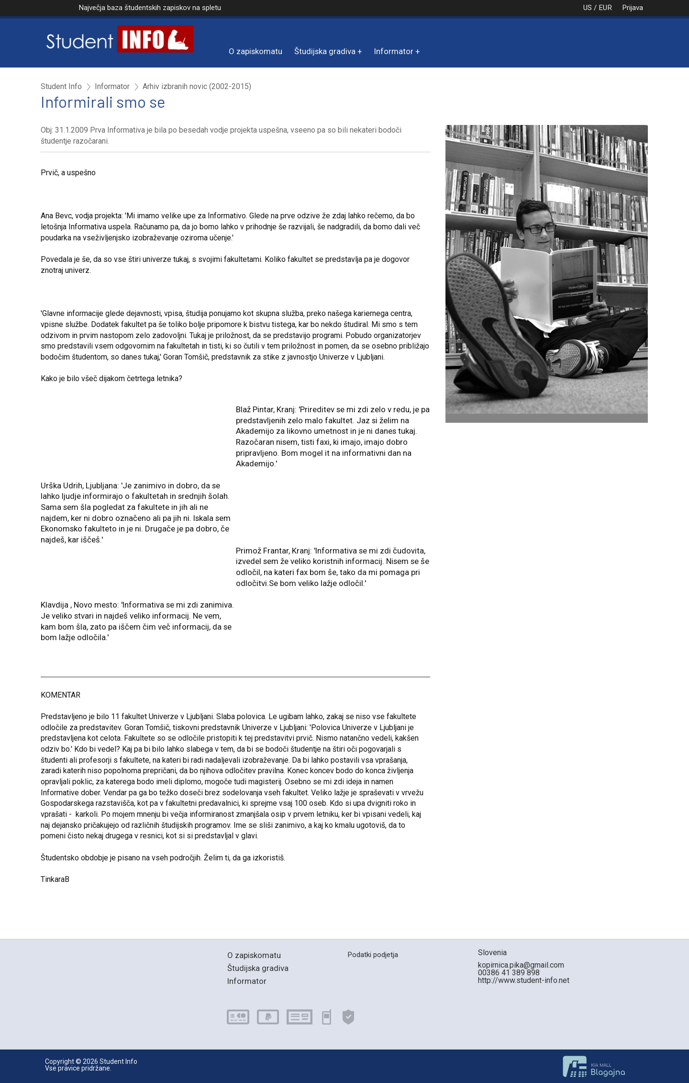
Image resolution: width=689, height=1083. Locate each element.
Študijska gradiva (325, 51)
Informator (393, 51)
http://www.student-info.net (523, 980)
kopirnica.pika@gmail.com (521, 965)
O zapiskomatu (255, 51)
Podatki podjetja (372, 954)
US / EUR (587, 7)
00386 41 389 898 (509, 972)
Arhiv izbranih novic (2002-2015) (197, 86)
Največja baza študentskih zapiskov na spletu (149, 7)
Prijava (632, 7)
